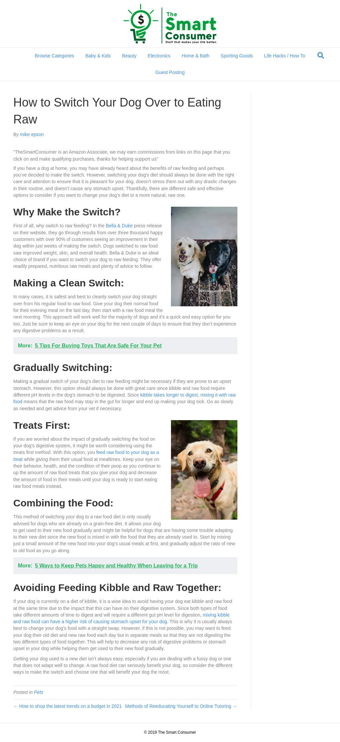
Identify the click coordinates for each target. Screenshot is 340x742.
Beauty (129, 55)
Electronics (159, 55)
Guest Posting (170, 72)
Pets (38, 692)
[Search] (321, 55)
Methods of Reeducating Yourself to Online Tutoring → (181, 706)
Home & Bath (195, 55)
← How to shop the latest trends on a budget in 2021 (67, 706)
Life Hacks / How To (284, 55)
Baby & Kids (98, 55)
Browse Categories (54, 55)
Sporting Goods (236, 55)
